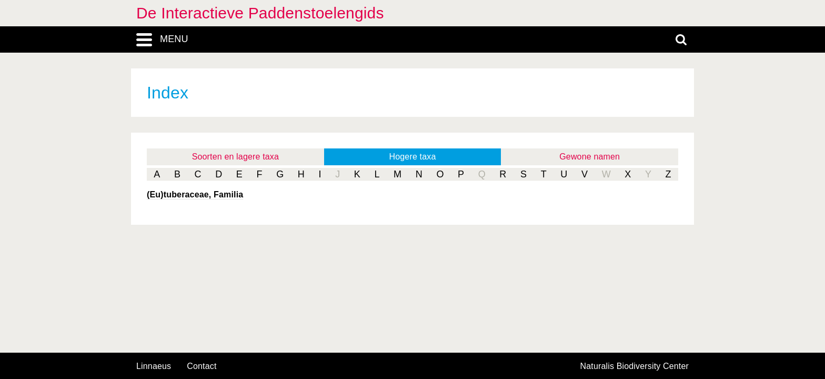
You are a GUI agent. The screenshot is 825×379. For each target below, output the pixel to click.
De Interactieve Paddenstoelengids (260, 13)
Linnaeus (153, 366)
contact (201, 366)
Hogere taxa (412, 156)
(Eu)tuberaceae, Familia (195, 194)
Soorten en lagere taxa (235, 156)
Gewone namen (589, 156)
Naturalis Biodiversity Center (634, 366)
